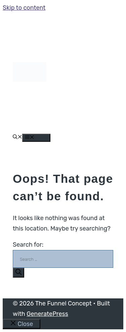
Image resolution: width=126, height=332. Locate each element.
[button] (17, 137)
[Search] (18, 273)
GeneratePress (47, 314)
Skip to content (24, 7)
